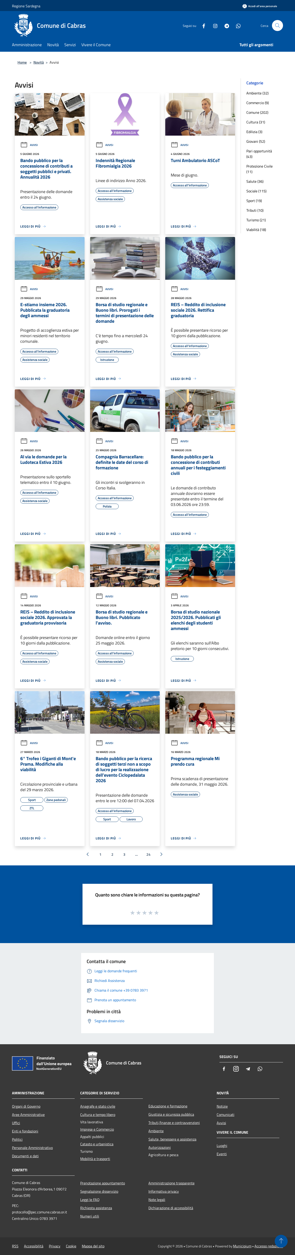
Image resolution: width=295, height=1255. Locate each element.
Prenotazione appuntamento (102, 1183)
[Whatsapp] (236, 25)
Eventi (222, 1154)
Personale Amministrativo (32, 1147)
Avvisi (29, 145)
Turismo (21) (256, 220)
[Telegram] (225, 25)
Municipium (242, 1246)
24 (148, 854)
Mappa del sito (93, 1246)
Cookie (71, 1246)
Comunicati (225, 1114)
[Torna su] (281, 1241)
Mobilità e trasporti (95, 1158)
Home (22, 62)
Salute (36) (254, 181)
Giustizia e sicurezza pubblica (171, 1114)
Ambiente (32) (257, 93)
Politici (17, 1139)
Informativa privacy (163, 1191)
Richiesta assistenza (96, 1208)
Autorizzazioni (159, 1147)
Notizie (222, 1106)
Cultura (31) (255, 122)
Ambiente (156, 1131)
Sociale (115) (256, 191)
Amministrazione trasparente (171, 1183)
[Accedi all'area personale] (259, 6)
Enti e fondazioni (25, 1131)
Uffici (16, 1123)
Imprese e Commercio (97, 1129)
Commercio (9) (257, 103)
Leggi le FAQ (90, 1199)
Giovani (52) (255, 141)
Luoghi (222, 1145)
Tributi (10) (254, 210)
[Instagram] (213, 25)
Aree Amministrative (28, 1114)
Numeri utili (89, 1216)
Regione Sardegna (26, 6)
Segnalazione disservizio (99, 1191)
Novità (38, 62)
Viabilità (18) (256, 229)
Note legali (156, 1199)
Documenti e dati (25, 1156)
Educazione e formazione (167, 1106)
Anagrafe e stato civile (97, 1106)
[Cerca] (277, 25)
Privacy (54, 1246)
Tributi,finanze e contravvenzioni (174, 1122)
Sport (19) (254, 200)
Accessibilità (33, 1246)
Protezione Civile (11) (259, 168)
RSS (15, 1246)
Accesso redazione (268, 1246)
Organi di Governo (26, 1106)
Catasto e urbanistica (96, 1144)
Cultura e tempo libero (97, 1114)
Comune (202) (257, 112)
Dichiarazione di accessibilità (170, 1208)
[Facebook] (201, 25)
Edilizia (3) (254, 131)
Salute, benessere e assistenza (172, 1139)
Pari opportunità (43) (259, 153)
